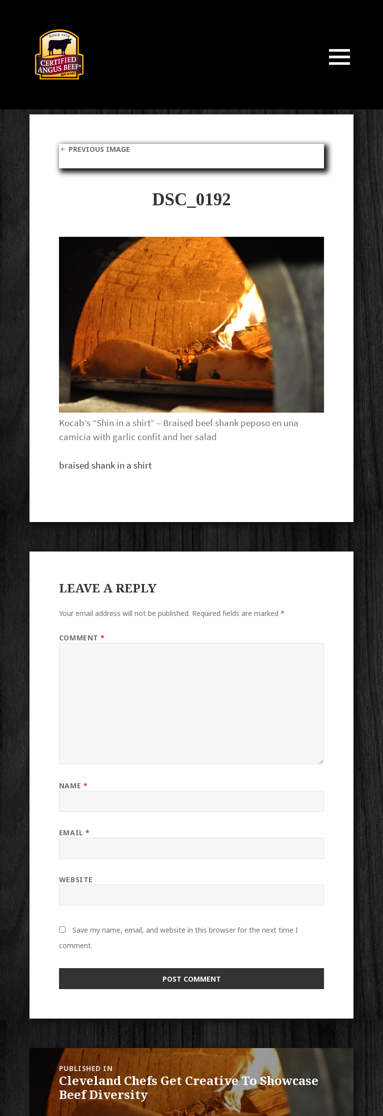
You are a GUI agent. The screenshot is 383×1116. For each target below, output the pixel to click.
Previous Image (99, 149)
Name (73, 785)
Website (76, 879)
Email (74, 832)
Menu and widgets (340, 70)
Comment (82, 637)
